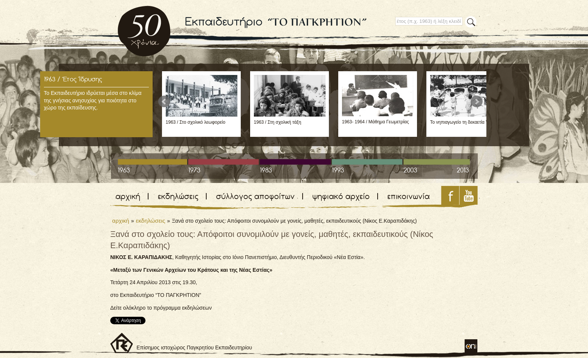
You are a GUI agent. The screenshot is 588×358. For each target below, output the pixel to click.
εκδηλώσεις (178, 196)
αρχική (128, 196)
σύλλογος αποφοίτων (255, 196)
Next (477, 102)
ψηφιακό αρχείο (341, 196)
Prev (164, 102)
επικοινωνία (408, 196)
